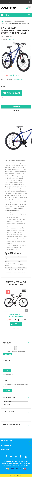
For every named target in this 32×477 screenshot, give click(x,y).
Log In (4, 384)
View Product (12, 324)
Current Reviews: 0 (6, 79)
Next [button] (29, 57)
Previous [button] (2, 57)
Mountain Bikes (8, 21)
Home (2, 22)
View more (7, 354)
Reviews (16, 110)
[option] (16, 57)
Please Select (16, 401)
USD (4, 2)
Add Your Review (18, 79)
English (10, 2)
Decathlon (16, 404)
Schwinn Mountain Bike (19, 21)
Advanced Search (8, 374)
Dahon (16, 403)
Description (16, 107)
